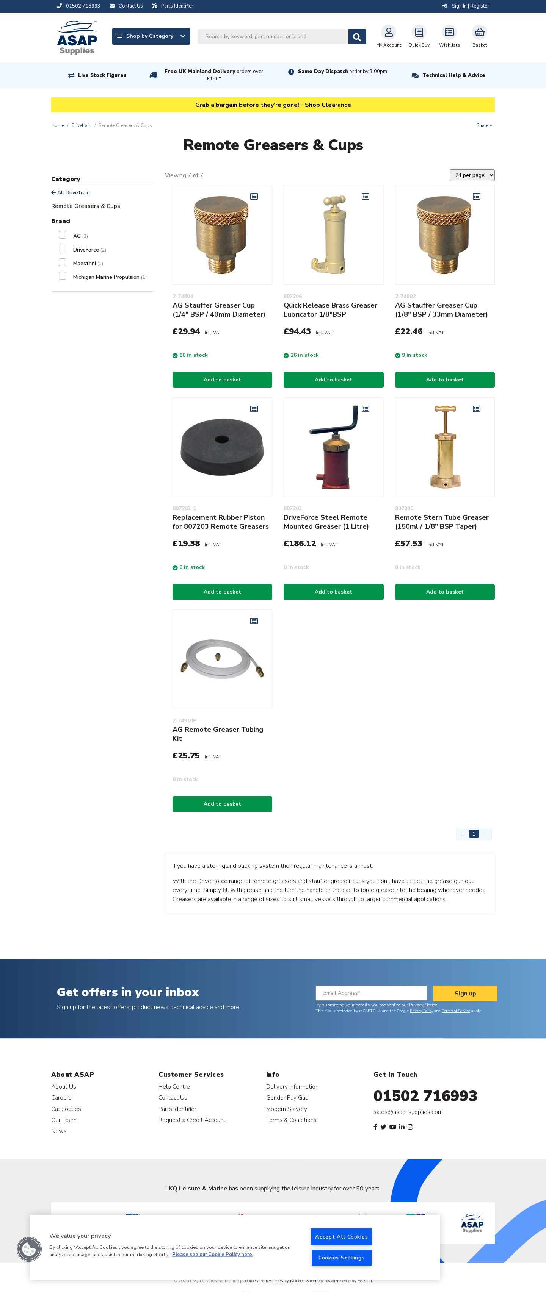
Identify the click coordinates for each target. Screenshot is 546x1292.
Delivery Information (292, 1086)
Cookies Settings (341, 1257)
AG (80, 236)
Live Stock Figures (102, 75)
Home (57, 125)
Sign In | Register (465, 6)
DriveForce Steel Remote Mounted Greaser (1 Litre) (326, 522)
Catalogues (66, 1109)
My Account (388, 36)
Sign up (465, 993)
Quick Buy (419, 36)
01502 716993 (425, 1096)
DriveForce (89, 249)
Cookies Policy (256, 1281)
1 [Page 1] (473, 833)
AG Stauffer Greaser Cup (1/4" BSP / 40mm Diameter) (219, 310)
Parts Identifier (177, 1109)
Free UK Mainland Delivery (214, 75)
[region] (235, 1247)
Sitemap (314, 1281)
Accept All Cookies (341, 1236)
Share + (484, 125)
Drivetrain (81, 125)
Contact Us (172, 1097)
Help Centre (174, 1086)
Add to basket (222, 379)
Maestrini (88, 263)
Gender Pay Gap (287, 1097)
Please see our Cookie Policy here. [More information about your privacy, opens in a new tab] (212, 1254)
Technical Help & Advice (453, 75)
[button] (29, 1249)
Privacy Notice (423, 1005)
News (59, 1131)
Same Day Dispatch (342, 71)
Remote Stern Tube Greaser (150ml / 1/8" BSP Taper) (442, 522)
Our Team (64, 1120)
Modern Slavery (286, 1109)
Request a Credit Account (192, 1120)
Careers (61, 1097)
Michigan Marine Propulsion (110, 277)
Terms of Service (456, 1011)
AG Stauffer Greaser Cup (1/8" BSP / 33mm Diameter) (441, 310)
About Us (63, 1086)
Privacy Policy (421, 1011)
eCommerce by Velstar (349, 1281)
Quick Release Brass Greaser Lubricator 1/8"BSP (330, 310)
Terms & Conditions (291, 1120)
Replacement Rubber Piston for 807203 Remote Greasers (221, 522)
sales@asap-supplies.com (408, 1112)
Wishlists (449, 36)
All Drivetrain (70, 192)
